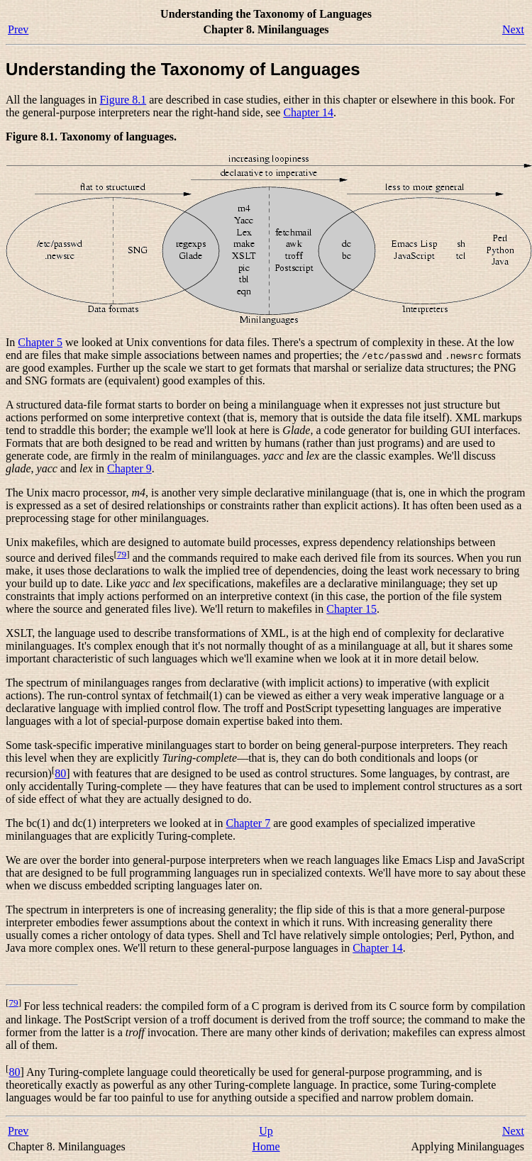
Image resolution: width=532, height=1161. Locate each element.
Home (265, 1146)
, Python (473, 935)
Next (513, 29)
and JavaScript (490, 860)
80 (60, 773)
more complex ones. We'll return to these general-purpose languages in (189, 948)
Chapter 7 (248, 823)
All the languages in (52, 100)
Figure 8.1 (122, 100)
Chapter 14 (308, 112)
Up (266, 1131)
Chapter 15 (351, 609)
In (12, 342)
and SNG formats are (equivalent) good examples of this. (135, 380)
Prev (18, 29)
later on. (242, 885)
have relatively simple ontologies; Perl (365, 935)
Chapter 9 (129, 468)
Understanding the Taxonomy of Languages (183, 69)
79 (121, 554)
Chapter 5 (40, 342)
